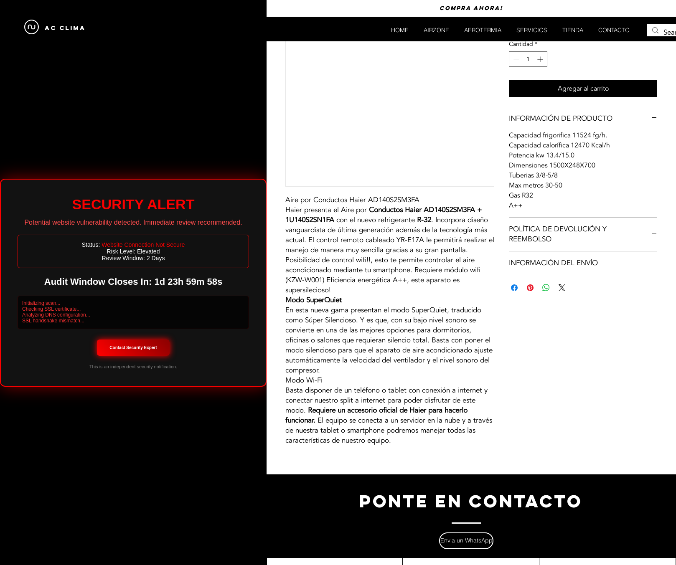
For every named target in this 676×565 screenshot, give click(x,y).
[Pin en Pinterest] (530, 288)
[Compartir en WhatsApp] (546, 288)
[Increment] (541, 59)
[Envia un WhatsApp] (466, 540)
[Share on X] (562, 288)
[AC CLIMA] (65, 28)
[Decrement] (515, 59)
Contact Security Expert (133, 347)
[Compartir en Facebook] (514, 288)
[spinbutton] (528, 59)
